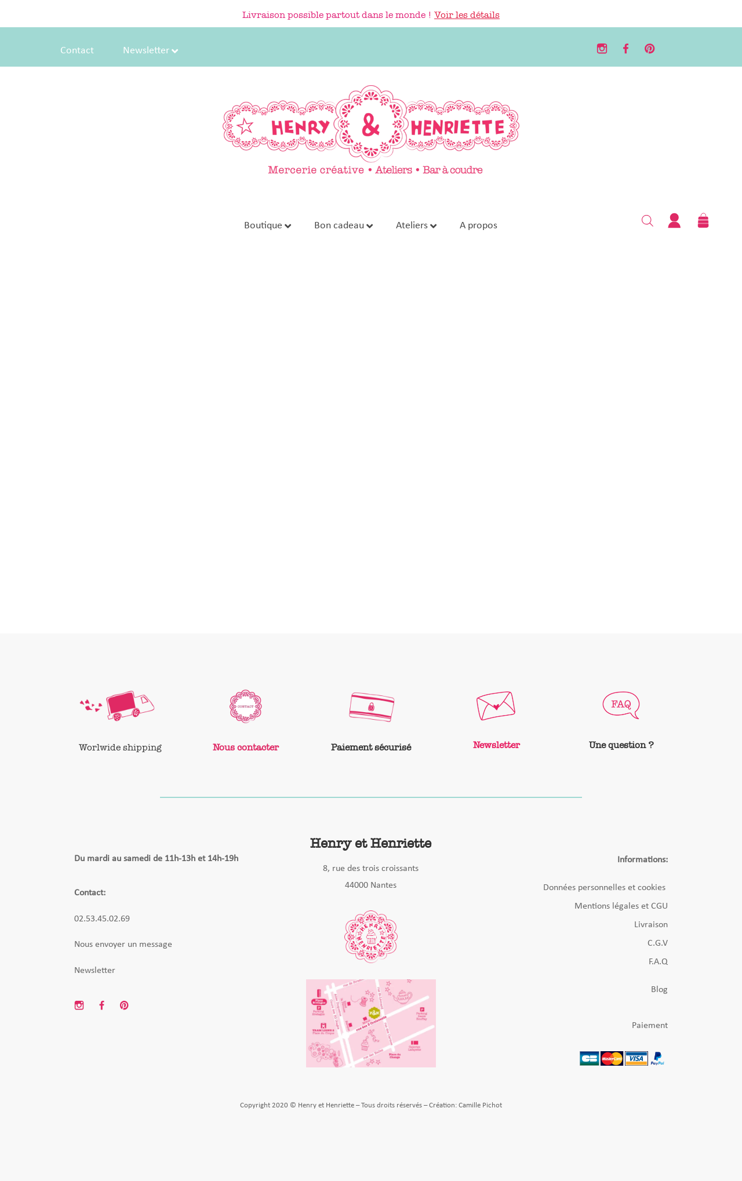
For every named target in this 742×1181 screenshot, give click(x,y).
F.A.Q (658, 962)
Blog (659, 989)
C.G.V (658, 943)
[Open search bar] (647, 220)
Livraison (651, 925)
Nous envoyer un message (123, 944)
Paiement (650, 1025)
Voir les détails (467, 14)
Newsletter (94, 970)
